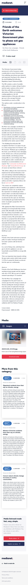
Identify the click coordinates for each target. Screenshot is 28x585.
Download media (14, 357)
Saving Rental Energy (17, 166)
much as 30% (9, 183)
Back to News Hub (10, 10)
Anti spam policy (6, 581)
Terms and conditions (7, 578)
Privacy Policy (5, 575)
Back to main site (8, 563)
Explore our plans (14, 544)
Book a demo (14, 538)
